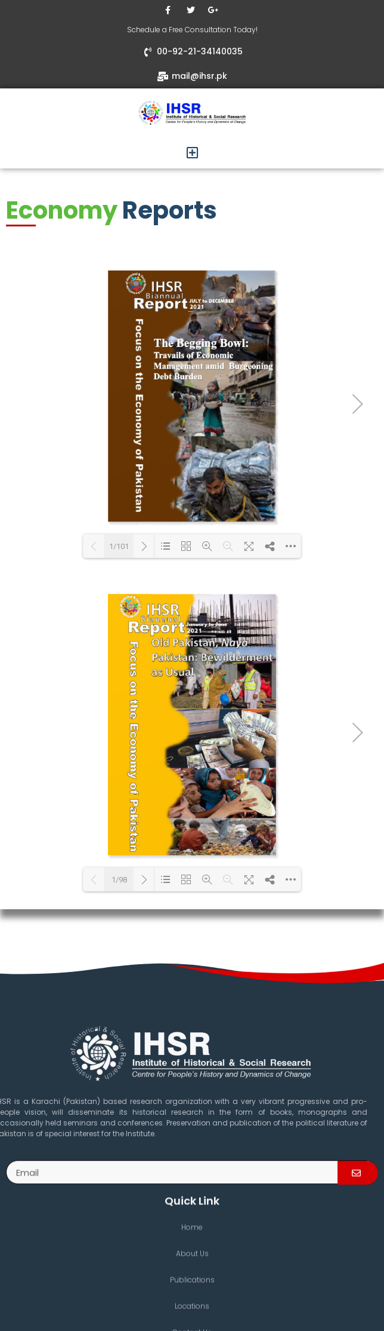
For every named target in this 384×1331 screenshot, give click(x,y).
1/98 (119, 879)
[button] (192, 152)
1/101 (119, 546)
